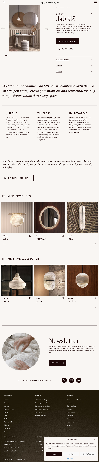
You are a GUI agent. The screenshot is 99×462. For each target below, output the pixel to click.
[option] (25, 28)
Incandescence (9, 409)
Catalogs (69, 409)
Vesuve (6, 406)
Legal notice (8, 459)
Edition (59, 13)
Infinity (6, 412)
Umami (6, 400)
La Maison (70, 403)
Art (5, 431)
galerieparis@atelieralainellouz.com (15, 451)
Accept (54, 454)
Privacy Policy (70, 458)
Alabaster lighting (41, 400)
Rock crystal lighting (41, 403)
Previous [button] (3, 28)
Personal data (21, 459)
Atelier (6, 419)
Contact (69, 425)
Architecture (39, 412)
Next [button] (47, 28)
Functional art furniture (42, 406)
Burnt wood (70, 422)
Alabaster (70, 415)
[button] (95, 439)
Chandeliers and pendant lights (66, 7)
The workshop (71, 406)
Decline (71, 454)
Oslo (5, 415)
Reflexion (7, 403)
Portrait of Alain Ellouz (74, 400)
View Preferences (88, 454)
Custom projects (40, 415)
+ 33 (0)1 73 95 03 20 (11, 448)
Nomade (7, 428)
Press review (71, 412)
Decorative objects (41, 409)
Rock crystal (8, 422)
